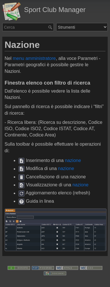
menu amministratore (34, 58)
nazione (73, 160)
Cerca (51, 27)
